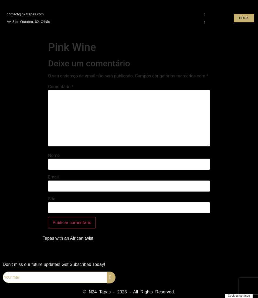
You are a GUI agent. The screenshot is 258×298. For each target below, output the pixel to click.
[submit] (111, 277)
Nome (54, 155)
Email (53, 177)
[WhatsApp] (201, 22)
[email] (55, 277)
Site (51, 199)
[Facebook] (192, 14)
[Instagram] (201, 14)
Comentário (60, 87)
